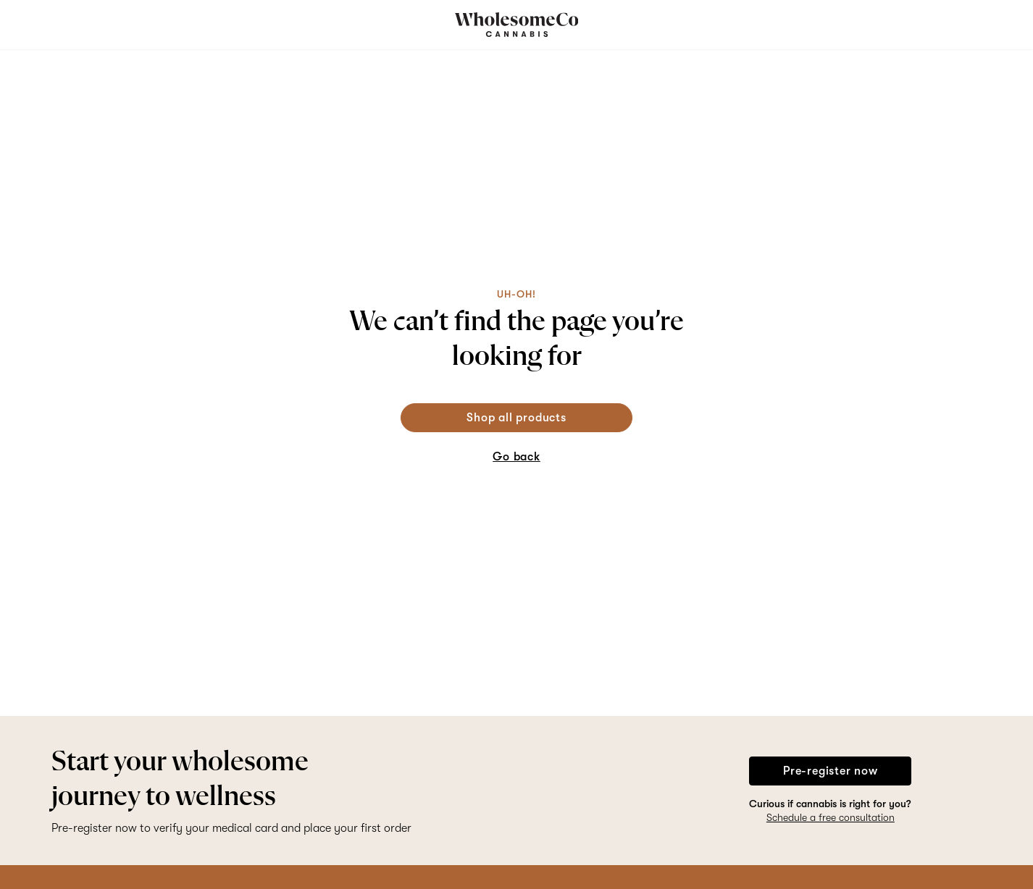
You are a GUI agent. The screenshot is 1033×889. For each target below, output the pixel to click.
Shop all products (516, 417)
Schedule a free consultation (830, 817)
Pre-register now (830, 771)
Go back (516, 456)
